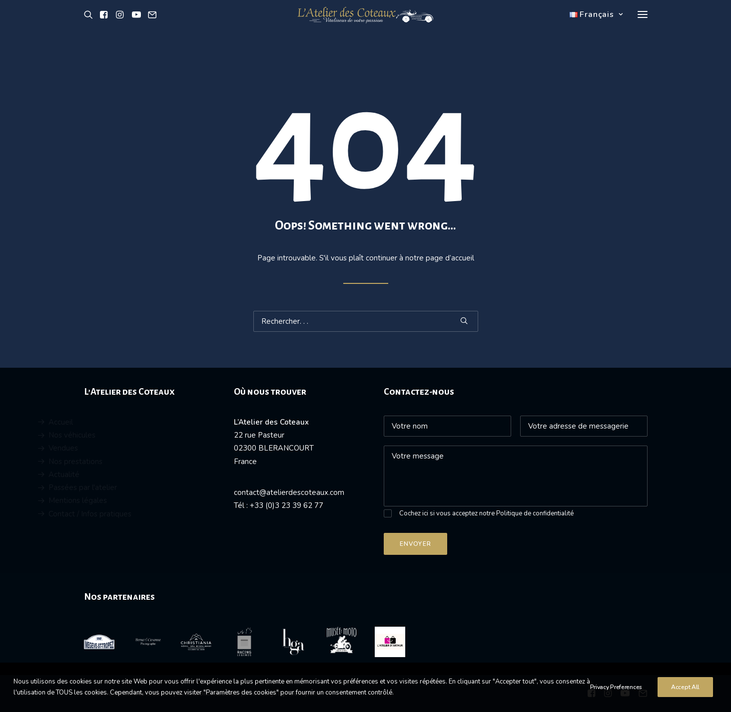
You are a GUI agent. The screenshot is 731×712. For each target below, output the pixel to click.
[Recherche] (365, 321)
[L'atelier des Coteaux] (365, 26)
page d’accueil (450, 258)
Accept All (685, 698)
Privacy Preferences (616, 698)
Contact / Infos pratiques (123, 514)
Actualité (97, 474)
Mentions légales (111, 500)
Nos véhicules (105, 435)
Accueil (94, 422)
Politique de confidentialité (535, 513)
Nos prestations (109, 462)
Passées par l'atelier (116, 487)
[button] (90, 26)
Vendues (96, 448)
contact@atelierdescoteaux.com (289, 492)
